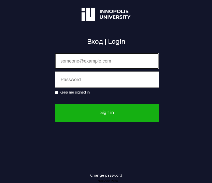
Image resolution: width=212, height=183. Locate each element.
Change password (106, 175)
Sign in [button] (107, 112)
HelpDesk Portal (108, 180)
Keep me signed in (74, 92)
